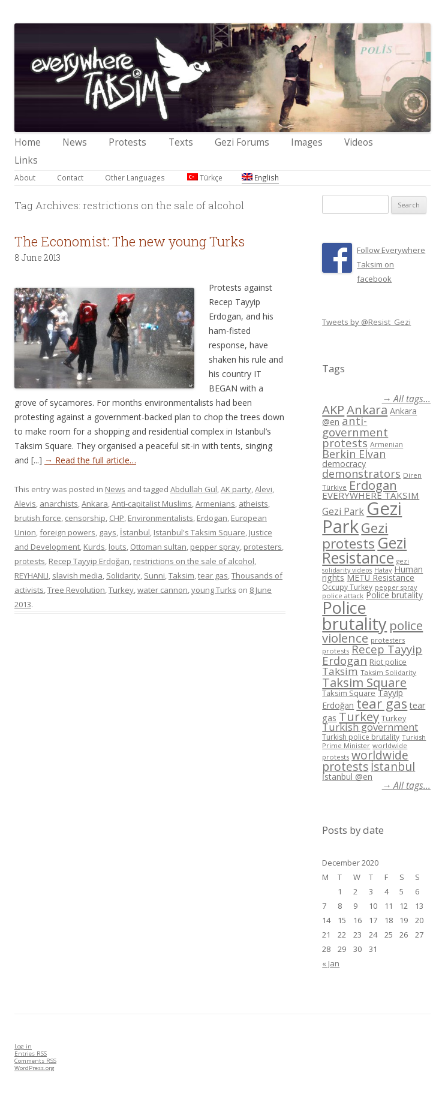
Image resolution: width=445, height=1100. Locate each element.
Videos (358, 142)
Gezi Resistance (364, 550)
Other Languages (135, 177)
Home (27, 142)
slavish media (77, 575)
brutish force (37, 518)
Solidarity (123, 575)
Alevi (263, 489)
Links (26, 160)
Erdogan (212, 518)
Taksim (181, 575)
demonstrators (361, 473)
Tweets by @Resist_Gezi (366, 322)
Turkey (121, 589)
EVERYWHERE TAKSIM (370, 495)
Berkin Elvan (354, 454)
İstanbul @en (347, 776)
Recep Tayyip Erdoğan (89, 561)
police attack (342, 595)
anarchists (59, 503)
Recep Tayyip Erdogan (372, 654)
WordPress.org (34, 1068)
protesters (262, 546)
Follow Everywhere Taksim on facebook (391, 264)
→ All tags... (406, 399)
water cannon (162, 589)
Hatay (383, 570)
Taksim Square (364, 682)
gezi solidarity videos (365, 565)
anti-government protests (355, 431)
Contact (70, 177)
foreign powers (67, 532)
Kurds (94, 546)
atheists (253, 503)
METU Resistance (380, 577)
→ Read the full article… (90, 460)
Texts (181, 142)
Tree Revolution (76, 589)
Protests (127, 142)
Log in (23, 1046)
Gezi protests (355, 536)
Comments (35, 1061)
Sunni (154, 575)
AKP (333, 409)
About (24, 177)
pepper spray (215, 546)
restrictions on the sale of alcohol (193, 561)
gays (107, 532)
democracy (344, 463)
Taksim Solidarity (388, 672)
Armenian (386, 444)
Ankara (95, 503)
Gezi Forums (242, 142)
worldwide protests (365, 760)
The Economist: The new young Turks (129, 241)
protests (29, 561)
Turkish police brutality (360, 737)
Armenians (215, 503)
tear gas (213, 575)
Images (307, 142)
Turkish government (370, 727)
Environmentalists (160, 518)
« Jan (330, 963)
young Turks (213, 589)
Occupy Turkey (347, 587)
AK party (236, 489)
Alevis (25, 503)
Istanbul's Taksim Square (199, 532)
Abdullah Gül (193, 489)
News (74, 142)
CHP (116, 518)
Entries (30, 1053)
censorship (85, 518)
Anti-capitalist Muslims (152, 503)
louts (118, 546)
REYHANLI (31, 575)
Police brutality (394, 595)
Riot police (388, 661)
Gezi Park (343, 511)
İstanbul (135, 532)
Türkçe (204, 177)
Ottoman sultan (158, 546)
